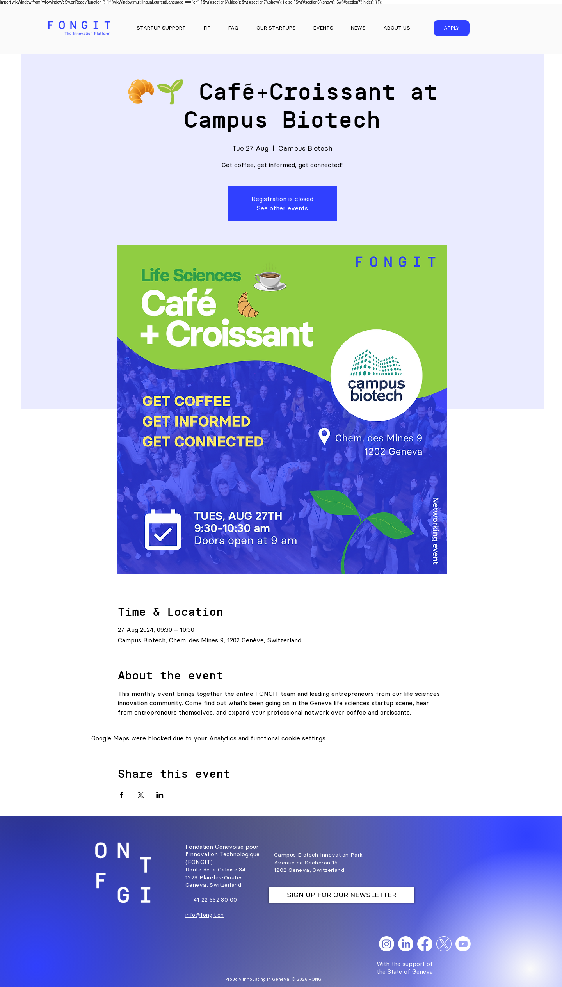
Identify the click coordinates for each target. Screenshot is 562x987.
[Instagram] (386, 943)
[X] (444, 943)
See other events (282, 208)
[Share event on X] (140, 795)
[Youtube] (463, 943)
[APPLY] (452, 28)
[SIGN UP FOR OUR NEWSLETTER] (341, 895)
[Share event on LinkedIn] (160, 795)
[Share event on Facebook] (121, 795)
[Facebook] (424, 943)
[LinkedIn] (405, 943)
